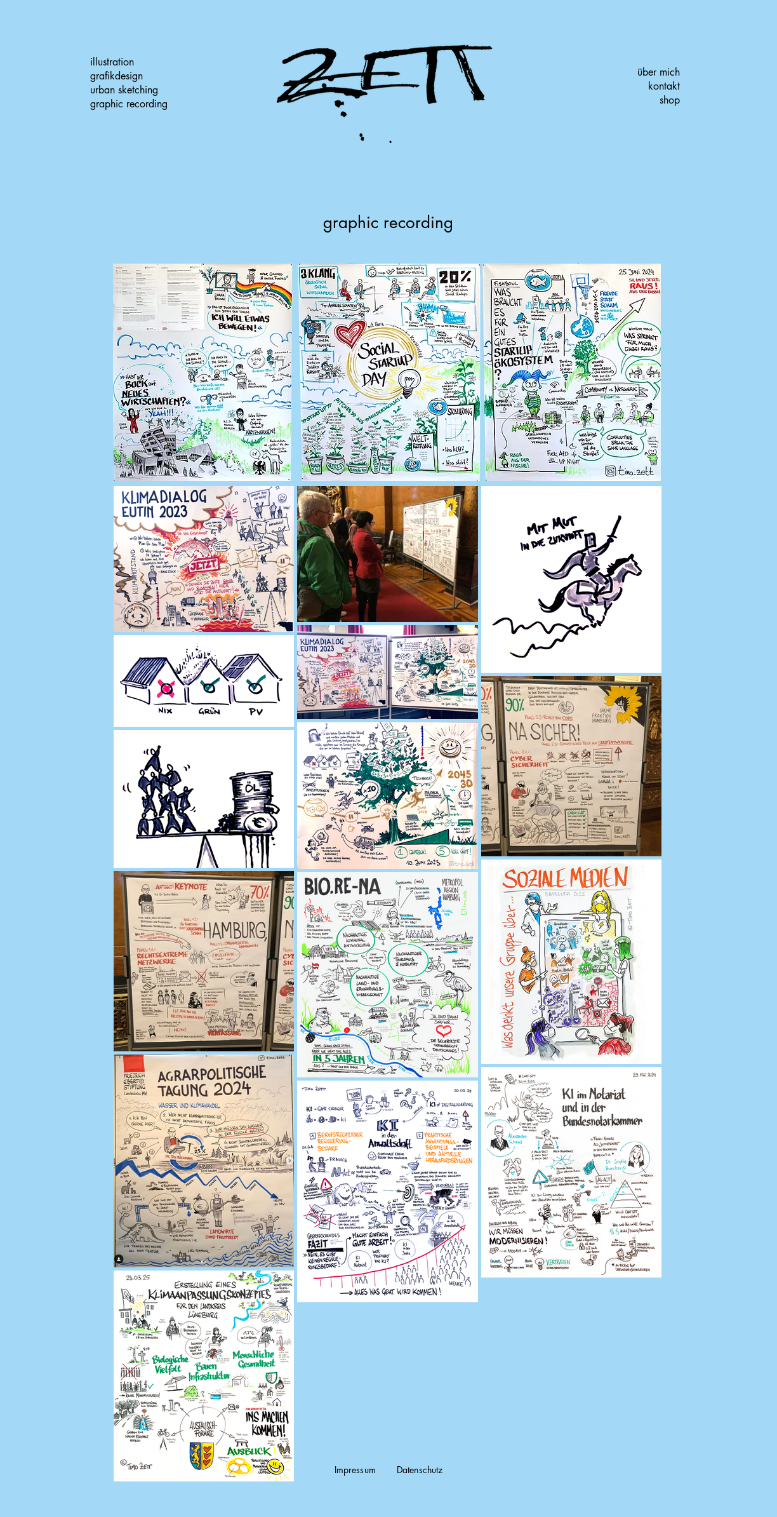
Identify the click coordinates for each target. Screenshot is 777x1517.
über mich (658, 72)
